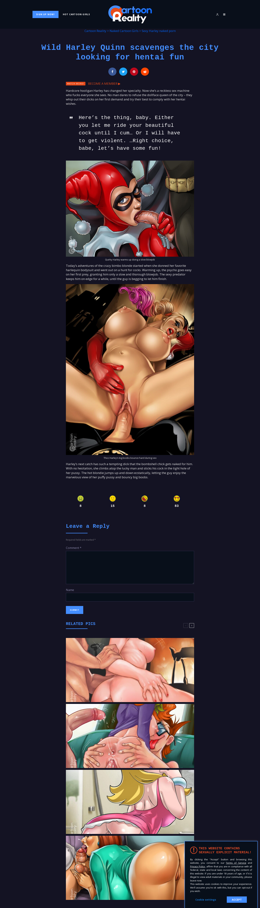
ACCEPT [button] (237, 899)
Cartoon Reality (95, 31)
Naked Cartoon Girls (124, 31)
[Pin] (134, 72)
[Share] (112, 72)
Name (70, 590)
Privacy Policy (197, 866)
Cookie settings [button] (205, 899)
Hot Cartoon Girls (76, 14)
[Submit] (145, 72)
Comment (73, 548)
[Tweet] (123, 72)
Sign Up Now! (45, 14)
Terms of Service (236, 862)
